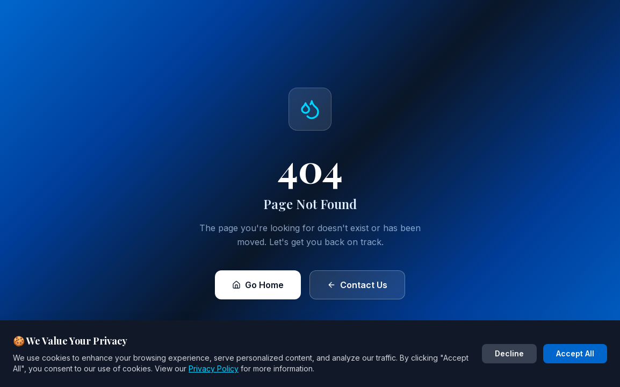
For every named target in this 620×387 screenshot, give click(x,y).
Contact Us (357, 285)
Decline (509, 353)
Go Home (258, 285)
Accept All (575, 353)
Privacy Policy (214, 368)
